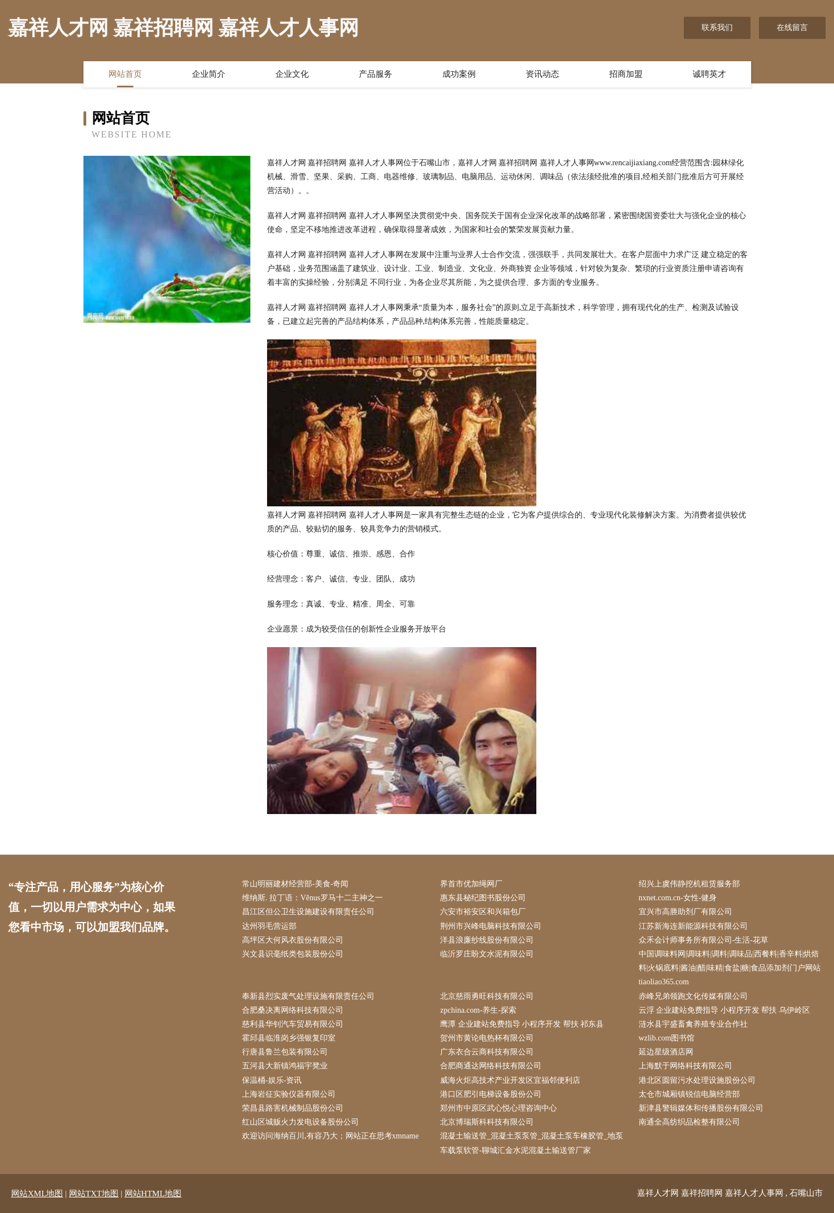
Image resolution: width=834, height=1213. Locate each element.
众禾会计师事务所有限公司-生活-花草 (703, 940)
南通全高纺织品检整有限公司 (689, 1122)
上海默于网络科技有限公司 (685, 1066)
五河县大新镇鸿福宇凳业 (285, 1066)
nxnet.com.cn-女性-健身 (678, 898)
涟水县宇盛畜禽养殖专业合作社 (693, 1024)
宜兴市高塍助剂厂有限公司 (685, 912)
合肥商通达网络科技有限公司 (490, 1066)
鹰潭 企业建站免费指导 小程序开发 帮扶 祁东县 (522, 1024)
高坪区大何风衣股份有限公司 (292, 940)
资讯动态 (542, 74)
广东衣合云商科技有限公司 (487, 1052)
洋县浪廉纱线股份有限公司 (487, 940)
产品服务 (375, 74)
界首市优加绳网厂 (471, 884)
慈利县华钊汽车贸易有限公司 (292, 1024)
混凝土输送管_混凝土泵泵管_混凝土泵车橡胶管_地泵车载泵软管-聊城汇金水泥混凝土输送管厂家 (531, 1143)
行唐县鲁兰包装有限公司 (285, 1052)
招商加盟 (626, 74)
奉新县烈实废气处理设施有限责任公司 (308, 996)
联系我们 (717, 27)
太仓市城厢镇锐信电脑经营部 (689, 1094)
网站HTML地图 (153, 1193)
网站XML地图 (37, 1193)
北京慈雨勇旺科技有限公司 (487, 996)
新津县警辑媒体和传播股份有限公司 (701, 1108)
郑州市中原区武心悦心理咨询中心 (498, 1108)
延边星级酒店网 (666, 1052)
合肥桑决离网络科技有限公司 (292, 1010)
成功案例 (459, 74)
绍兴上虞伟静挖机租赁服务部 (689, 884)
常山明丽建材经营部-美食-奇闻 (295, 884)
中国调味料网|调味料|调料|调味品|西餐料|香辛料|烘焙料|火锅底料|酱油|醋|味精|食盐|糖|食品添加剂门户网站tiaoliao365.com (730, 968)
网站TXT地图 (94, 1193)
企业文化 (292, 74)
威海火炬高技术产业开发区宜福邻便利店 (510, 1080)
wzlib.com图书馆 (667, 1038)
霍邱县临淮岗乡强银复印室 (288, 1038)
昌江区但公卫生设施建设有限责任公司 (308, 912)
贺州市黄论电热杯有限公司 (487, 1038)
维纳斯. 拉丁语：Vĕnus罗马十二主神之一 (312, 898)
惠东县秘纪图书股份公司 (483, 898)
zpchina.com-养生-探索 (478, 1010)
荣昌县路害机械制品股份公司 (292, 1108)
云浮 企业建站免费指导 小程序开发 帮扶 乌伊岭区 (724, 1010)
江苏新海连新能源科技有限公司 (693, 926)
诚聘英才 (709, 74)
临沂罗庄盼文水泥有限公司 (487, 954)
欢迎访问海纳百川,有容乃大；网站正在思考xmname (330, 1136)
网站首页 (125, 74)
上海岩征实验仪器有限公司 (288, 1094)
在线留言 (792, 27)
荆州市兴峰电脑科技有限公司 (490, 926)
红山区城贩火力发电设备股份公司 (300, 1122)
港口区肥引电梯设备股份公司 (490, 1094)
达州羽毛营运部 (269, 926)
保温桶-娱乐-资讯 (272, 1080)
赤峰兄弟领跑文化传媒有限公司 (693, 996)
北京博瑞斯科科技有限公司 (487, 1122)
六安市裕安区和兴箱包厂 (483, 912)
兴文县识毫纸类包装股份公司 (292, 954)
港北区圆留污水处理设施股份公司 (697, 1080)
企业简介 (208, 74)
